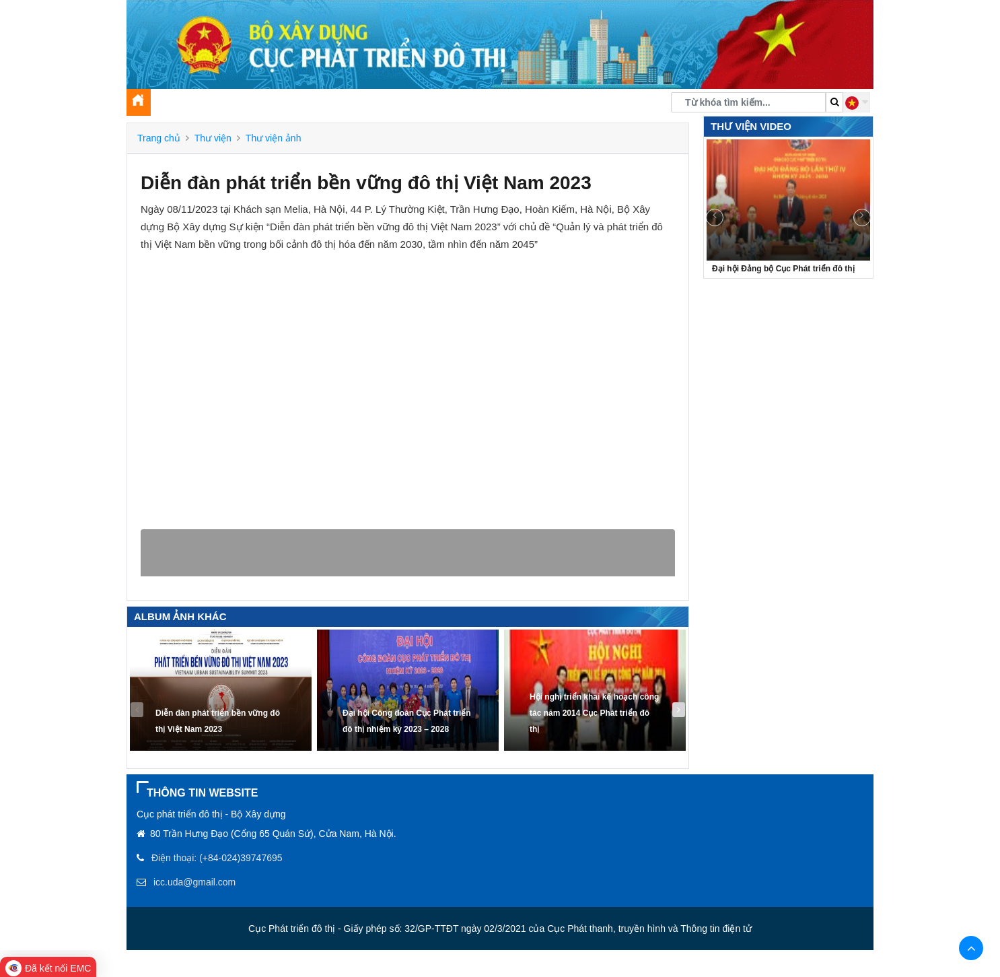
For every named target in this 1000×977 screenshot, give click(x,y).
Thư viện (212, 138)
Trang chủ (158, 138)
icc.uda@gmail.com (194, 882)
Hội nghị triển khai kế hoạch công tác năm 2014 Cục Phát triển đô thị (594, 713)
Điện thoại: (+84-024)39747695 (217, 857)
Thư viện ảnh (273, 138)
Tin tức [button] (241, 105)
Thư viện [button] (456, 105)
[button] (856, 102)
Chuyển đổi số (527, 105)
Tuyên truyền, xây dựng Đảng (347, 105)
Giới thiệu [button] (181, 105)
